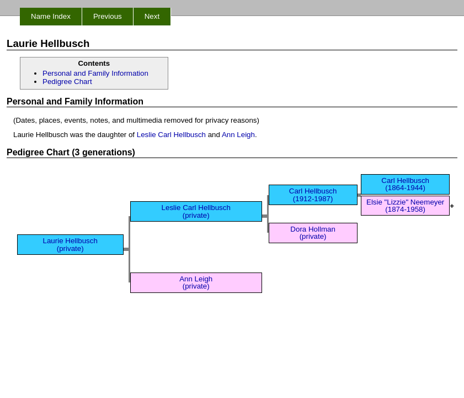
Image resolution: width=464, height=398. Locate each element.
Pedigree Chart (67, 81)
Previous (107, 16)
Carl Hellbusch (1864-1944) (405, 184)
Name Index (51, 16)
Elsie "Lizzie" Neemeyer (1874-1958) (405, 205)
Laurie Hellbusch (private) (70, 244)
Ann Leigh (238, 134)
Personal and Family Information (95, 73)
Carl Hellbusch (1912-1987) (313, 194)
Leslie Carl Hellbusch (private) (196, 211)
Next (152, 16)
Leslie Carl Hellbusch (171, 134)
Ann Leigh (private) (195, 282)
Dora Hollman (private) (312, 232)
